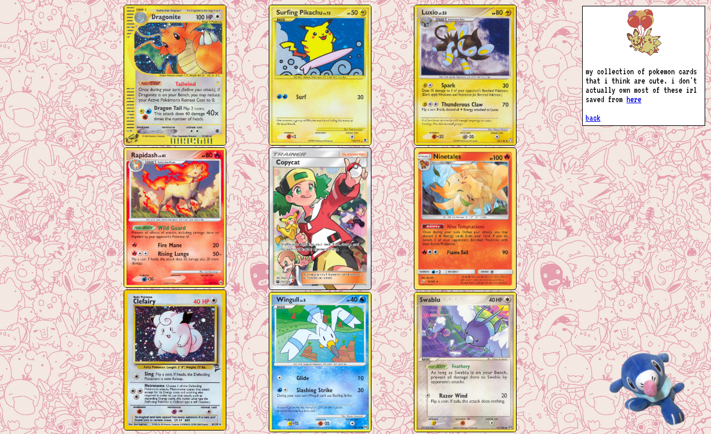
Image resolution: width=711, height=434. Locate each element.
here (633, 99)
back (593, 117)
